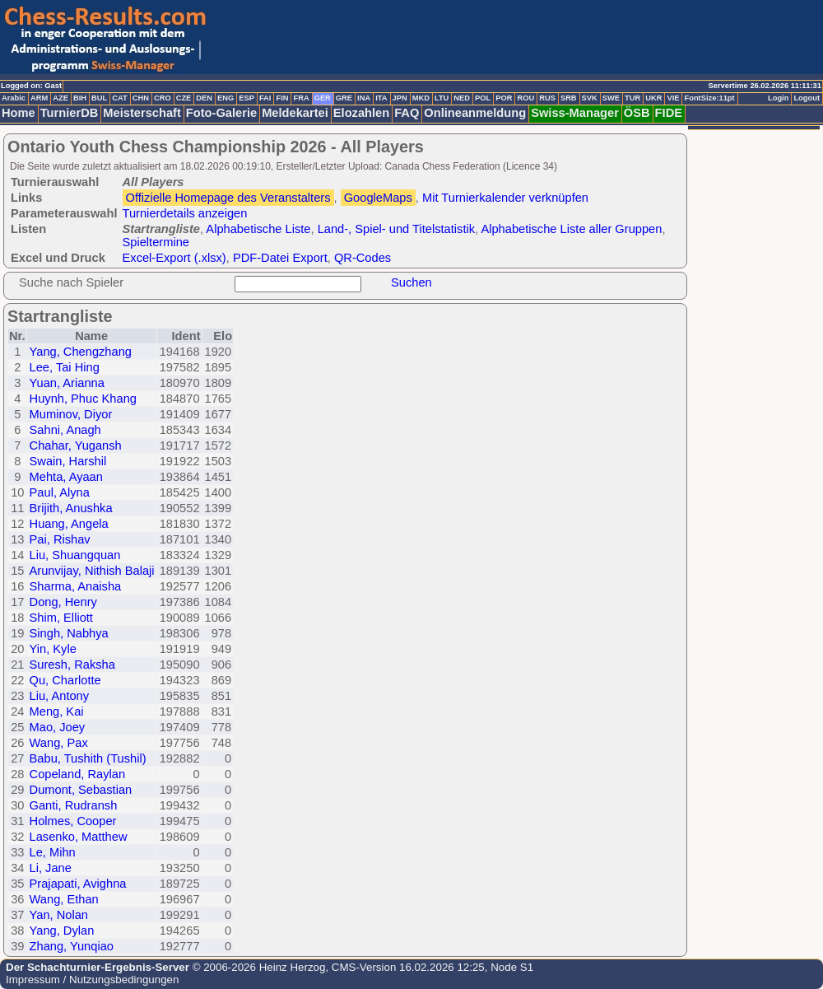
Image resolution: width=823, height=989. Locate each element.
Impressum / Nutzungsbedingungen (92, 979)
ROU (525, 98)
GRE (344, 98)
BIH (79, 98)
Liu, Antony (60, 695)
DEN (204, 98)
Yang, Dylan (62, 930)
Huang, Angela (69, 523)
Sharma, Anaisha (76, 586)
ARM (39, 98)
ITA (381, 98)
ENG (225, 98)
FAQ (406, 112)
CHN (141, 98)
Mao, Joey (58, 727)
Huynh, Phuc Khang (83, 398)
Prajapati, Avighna (78, 883)
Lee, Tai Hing (65, 367)
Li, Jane (51, 868)
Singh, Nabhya (69, 633)
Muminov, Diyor (71, 414)
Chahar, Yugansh (76, 445)
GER (322, 98)
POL (483, 98)
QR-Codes (362, 257)
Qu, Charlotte (65, 680)
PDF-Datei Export (280, 257)
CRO (162, 98)
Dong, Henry (63, 602)
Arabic (14, 98)
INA (363, 98)
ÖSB (637, 112)
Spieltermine (156, 242)
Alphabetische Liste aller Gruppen (571, 229)
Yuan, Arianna (67, 383)
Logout (806, 98)
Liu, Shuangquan (75, 555)
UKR (653, 98)
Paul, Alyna (60, 492)
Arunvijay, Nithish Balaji (92, 570)
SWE (611, 98)
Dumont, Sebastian (81, 789)
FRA (301, 98)
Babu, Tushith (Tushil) (88, 758)
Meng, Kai (57, 711)
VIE (673, 98)
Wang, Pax (59, 742)
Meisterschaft (142, 112)
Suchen (411, 282)
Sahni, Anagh (65, 429)
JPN (400, 98)
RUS (547, 98)
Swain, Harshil (68, 461)
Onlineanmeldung (475, 112)
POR (503, 98)
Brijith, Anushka (71, 508)
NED (461, 98)
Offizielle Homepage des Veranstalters (228, 197)
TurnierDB (69, 112)
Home (18, 112)
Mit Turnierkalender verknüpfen (505, 197)
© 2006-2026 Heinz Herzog (257, 967)
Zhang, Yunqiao (72, 946)
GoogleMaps (378, 197)
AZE (60, 98)
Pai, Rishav (60, 539)
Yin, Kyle (53, 648)
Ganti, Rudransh (74, 805)
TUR (632, 98)
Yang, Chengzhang (81, 351)
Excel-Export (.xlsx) (174, 257)
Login (778, 98)
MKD (421, 98)
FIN (282, 98)
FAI (265, 98)
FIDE (668, 112)
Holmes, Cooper (73, 821)
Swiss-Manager (575, 112)
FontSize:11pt (709, 98)
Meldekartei (295, 112)
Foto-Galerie (221, 112)
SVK (589, 98)
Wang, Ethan (64, 899)
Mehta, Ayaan (66, 476)
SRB (568, 98)
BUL (99, 98)
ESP (246, 98)
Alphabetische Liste (258, 229)
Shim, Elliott (61, 617)
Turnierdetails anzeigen (185, 213)
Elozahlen (361, 112)
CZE (184, 98)
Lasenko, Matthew (79, 836)
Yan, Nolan (59, 914)
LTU (442, 98)
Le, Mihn (53, 852)
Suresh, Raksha (72, 664)
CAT (119, 98)
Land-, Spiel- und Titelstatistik (396, 229)
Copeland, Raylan (78, 774)
